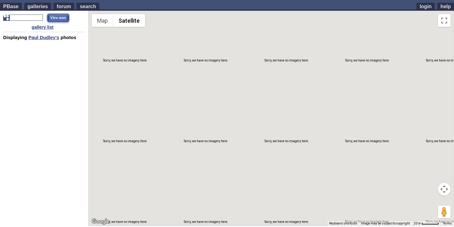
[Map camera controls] (444, 189)
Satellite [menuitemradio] (129, 20)
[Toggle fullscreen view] (444, 20)
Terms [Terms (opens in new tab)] (447, 223)
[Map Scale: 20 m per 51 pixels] (426, 223)
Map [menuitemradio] (102, 20)
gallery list (42, 27)
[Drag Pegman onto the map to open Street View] (444, 212)
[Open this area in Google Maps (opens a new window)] (100, 222)
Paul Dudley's (43, 37)
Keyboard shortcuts (343, 223)
